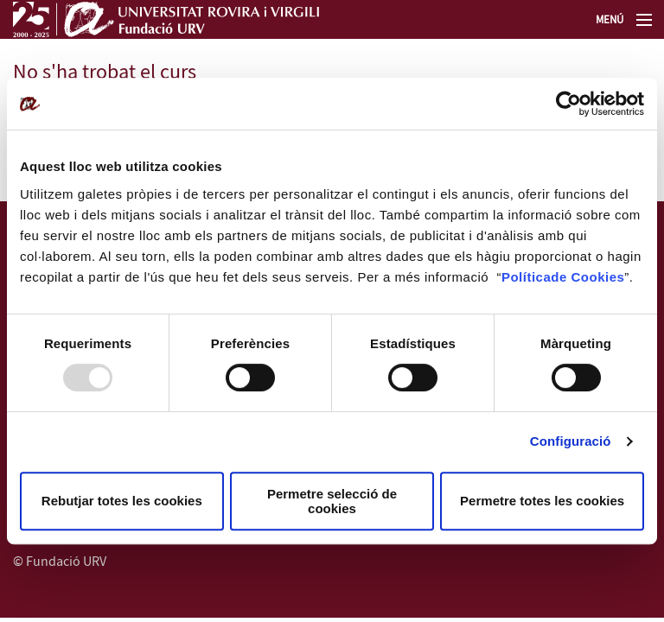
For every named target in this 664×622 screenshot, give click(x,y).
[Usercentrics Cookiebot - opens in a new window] (568, 104)
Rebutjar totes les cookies (122, 500)
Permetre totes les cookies (542, 500)
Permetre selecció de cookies (332, 501)
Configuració (570, 441)
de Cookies (587, 277)
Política (526, 277)
